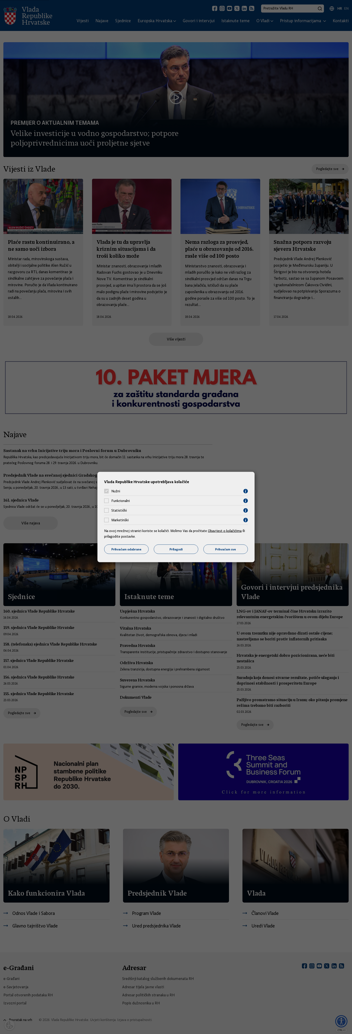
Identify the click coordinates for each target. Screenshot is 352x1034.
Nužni (115, 491)
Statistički (119, 510)
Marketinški (120, 520)
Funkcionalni (120, 501)
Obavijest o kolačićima (225, 531)
